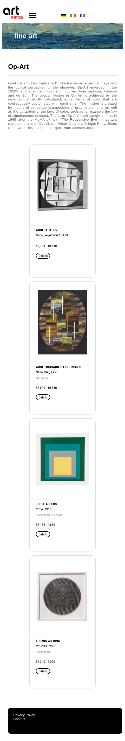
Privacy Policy (24, 715)
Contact (19, 719)
